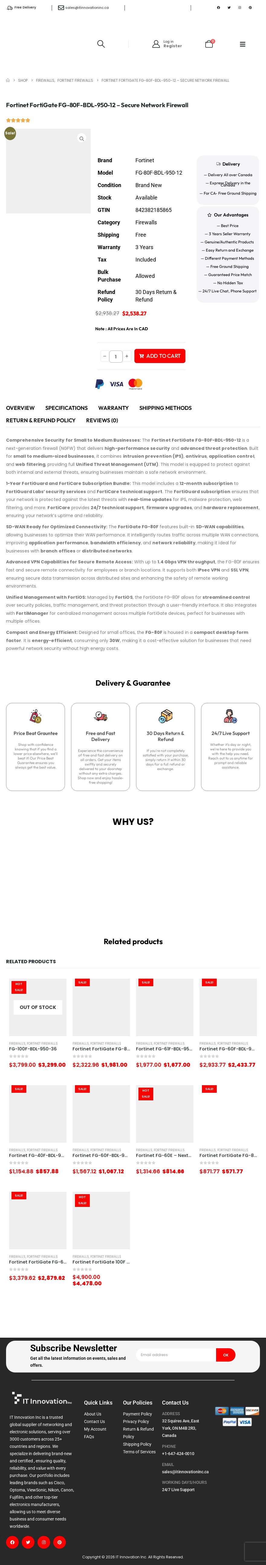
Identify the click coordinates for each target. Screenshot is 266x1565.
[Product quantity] (116, 357)
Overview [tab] (20, 407)
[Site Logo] (44, 44)
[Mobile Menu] (242, 44)
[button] (101, 44)
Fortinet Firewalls (42, 1043)
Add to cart (160, 355)
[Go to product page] (37, 1007)
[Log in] (166, 44)
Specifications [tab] (66, 407)
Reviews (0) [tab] (102, 420)
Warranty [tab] (113, 407)
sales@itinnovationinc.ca (87, 7)
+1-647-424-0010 (178, 1453)
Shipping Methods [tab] (165, 407)
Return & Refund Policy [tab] (41, 420)
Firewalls (17, 1043)
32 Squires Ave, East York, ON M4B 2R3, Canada (180, 1428)
